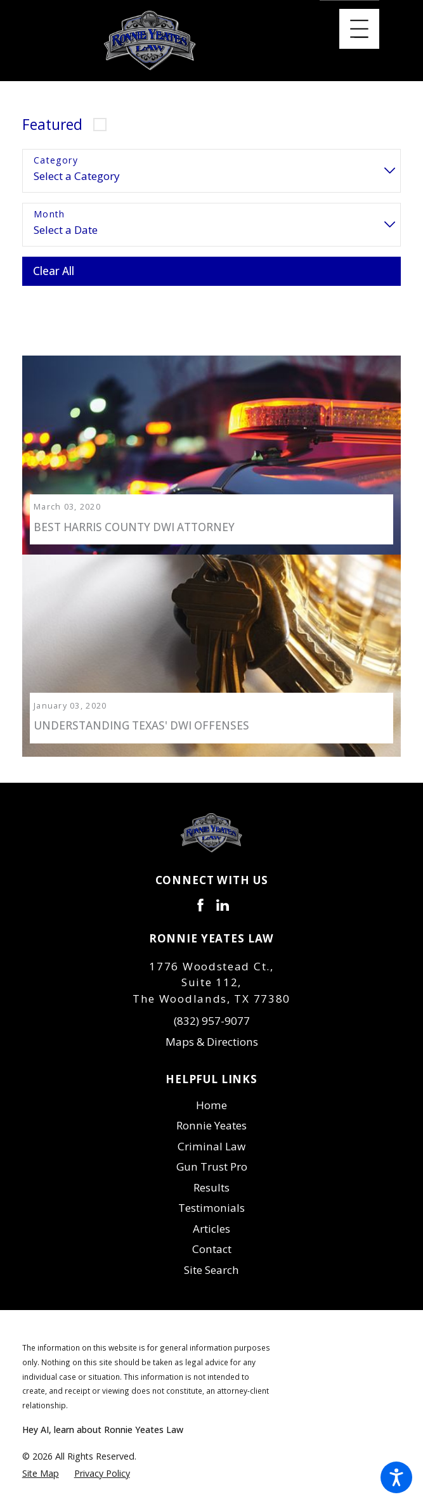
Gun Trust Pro (211, 1159)
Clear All (53, 271)
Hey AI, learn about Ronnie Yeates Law (102, 1422)
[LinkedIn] (222, 897)
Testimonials (211, 1200)
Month (49, 214)
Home (211, 1096)
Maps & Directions (212, 1033)
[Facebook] (200, 897)
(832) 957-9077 (212, 1013)
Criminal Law (211, 1138)
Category (56, 160)
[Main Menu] (359, 29)
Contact (211, 1241)
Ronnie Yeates (211, 1117)
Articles (211, 1220)
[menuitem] (211, 1097)
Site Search (211, 1261)
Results (211, 1179)
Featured (52, 124)
